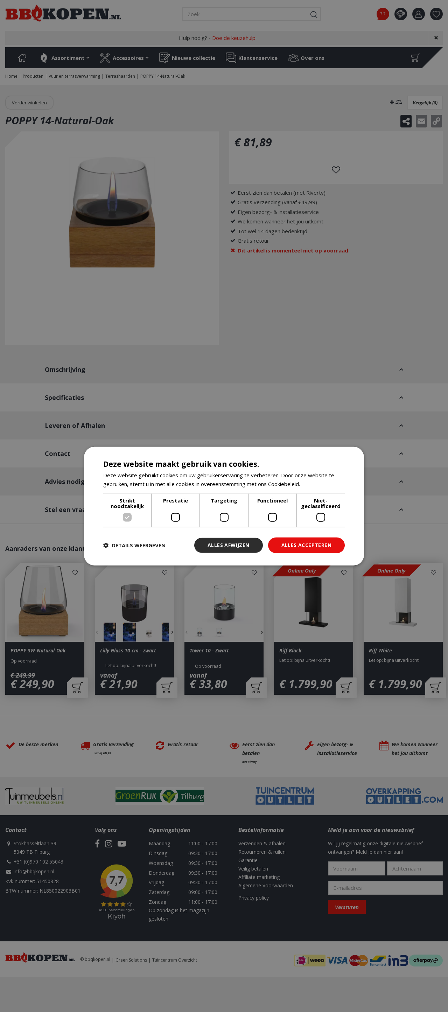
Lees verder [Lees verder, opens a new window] (316, 483)
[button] (134, 545)
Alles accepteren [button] (306, 545)
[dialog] (224, 506)
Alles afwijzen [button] (229, 545)
